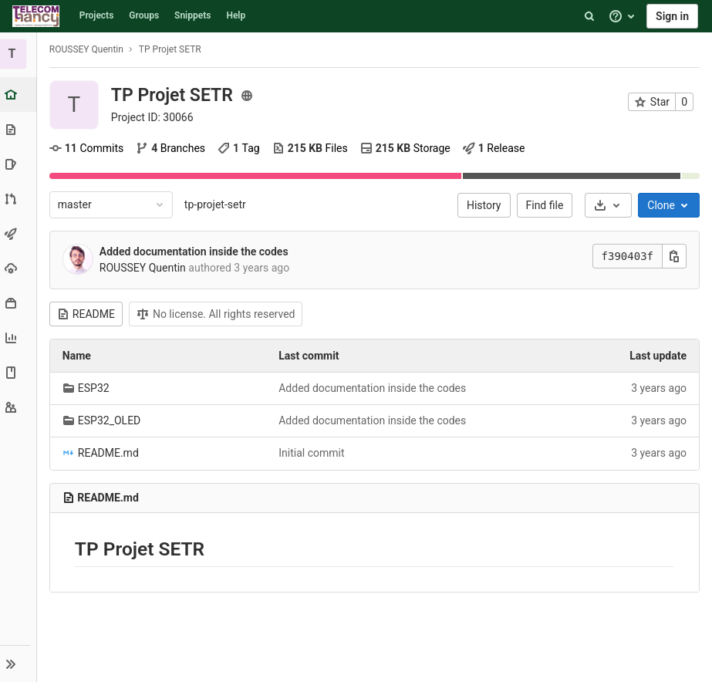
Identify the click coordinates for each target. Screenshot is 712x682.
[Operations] (19, 268)
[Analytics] (19, 337)
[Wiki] (19, 372)
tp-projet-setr (217, 204)
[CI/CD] (19, 233)
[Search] (589, 16)
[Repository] (19, 129)
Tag (240, 148)
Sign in (672, 16)
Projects (96, 15)
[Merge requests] (19, 198)
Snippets (192, 15)
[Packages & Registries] (19, 302)
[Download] (608, 205)
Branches (172, 148)
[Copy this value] (674, 256)
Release (495, 148)
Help (235, 15)
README (87, 314)
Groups (144, 15)
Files (311, 148)
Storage (407, 148)
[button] (19, 663)
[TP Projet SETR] (19, 54)
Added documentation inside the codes (195, 251)
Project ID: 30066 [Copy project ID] (154, 117)
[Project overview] (20, 94)
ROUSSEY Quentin (88, 49)
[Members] (19, 407)
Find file (545, 205)
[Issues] (19, 164)
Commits (88, 148)
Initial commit (313, 453)
